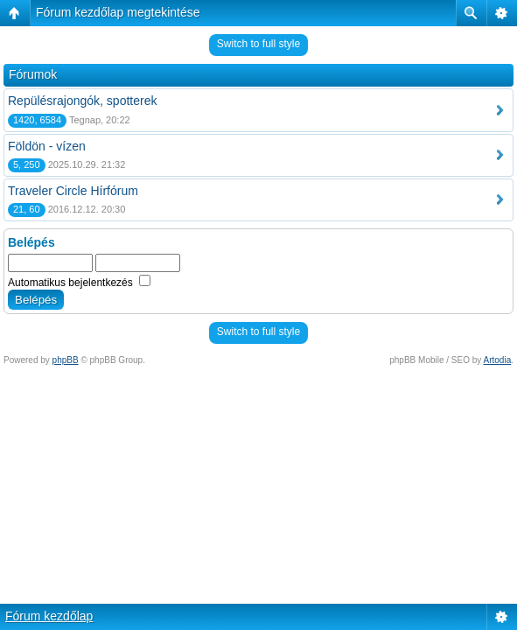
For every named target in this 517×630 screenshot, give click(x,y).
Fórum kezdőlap (49, 616)
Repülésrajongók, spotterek (82, 101)
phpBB (65, 360)
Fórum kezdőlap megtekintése (118, 12)
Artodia (498, 360)
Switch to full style (258, 44)
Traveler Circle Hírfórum (73, 191)
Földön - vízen (47, 146)
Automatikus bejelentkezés (79, 282)
